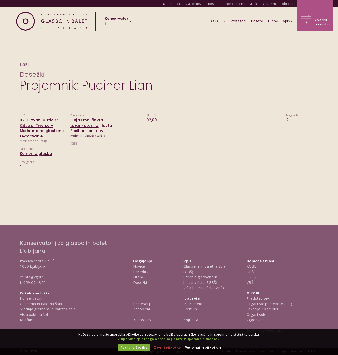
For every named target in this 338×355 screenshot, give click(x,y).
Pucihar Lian (82, 130)
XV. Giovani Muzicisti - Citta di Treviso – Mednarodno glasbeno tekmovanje (42, 128)
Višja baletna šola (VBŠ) (203, 287)
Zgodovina (256, 319)
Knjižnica (27, 319)
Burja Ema (80, 120)
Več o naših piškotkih (203, 347)
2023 (23, 115)
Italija (44, 141)
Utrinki (139, 277)
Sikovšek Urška (94, 136)
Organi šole (257, 314)
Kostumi (190, 309)
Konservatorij (32, 298)
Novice (139, 266)
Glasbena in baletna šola (41, 303)
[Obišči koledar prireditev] (315, 15)
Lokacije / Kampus (262, 309)
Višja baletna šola (35, 314)
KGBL (251, 266)
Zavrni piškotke (167, 347)
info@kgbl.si (34, 277)
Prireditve (142, 271)
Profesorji (142, 303)
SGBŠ (74, 144)
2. (287, 120)
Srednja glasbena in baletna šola (48, 309)
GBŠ (250, 271)
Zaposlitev (142, 319)
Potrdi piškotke (134, 347)
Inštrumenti (193, 303)
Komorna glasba (36, 153)
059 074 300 (34, 282)
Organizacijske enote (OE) (269, 303)
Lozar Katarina (84, 125)
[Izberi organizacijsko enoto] (117, 22)
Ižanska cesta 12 (34, 261)
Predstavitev (258, 298)
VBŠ (250, 282)
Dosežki (32, 74)
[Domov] (51, 21)
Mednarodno (29, 141)
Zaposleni (141, 309)
